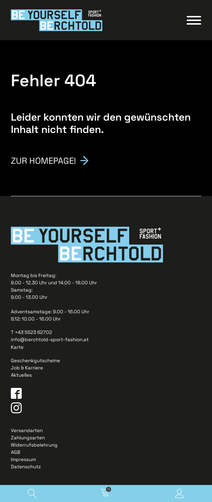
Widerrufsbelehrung (34, 446)
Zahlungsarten (28, 438)
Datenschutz (26, 468)
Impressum (23, 460)
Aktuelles (21, 376)
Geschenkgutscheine (35, 361)
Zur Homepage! (45, 161)
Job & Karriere (27, 368)
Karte (17, 348)
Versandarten (27, 431)
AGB (15, 453)
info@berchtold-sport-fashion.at (50, 341)
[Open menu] (194, 20)
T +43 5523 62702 (31, 333)
